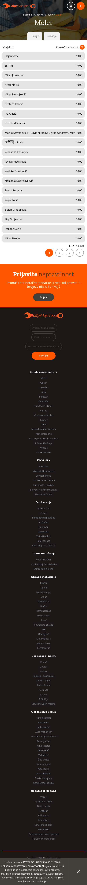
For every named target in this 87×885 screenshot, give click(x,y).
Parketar (43, 396)
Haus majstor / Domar (43, 545)
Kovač (43, 620)
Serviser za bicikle (43, 824)
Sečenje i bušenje (43, 443)
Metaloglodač (43, 638)
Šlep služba (43, 759)
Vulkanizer (43, 754)
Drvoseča (44, 531)
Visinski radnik (43, 536)
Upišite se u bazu (43, 337)
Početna (27, 14)
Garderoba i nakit (43, 656)
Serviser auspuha (43, 778)
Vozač (43, 796)
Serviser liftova (43, 475)
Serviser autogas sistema (43, 736)
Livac (43, 629)
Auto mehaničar (43, 731)
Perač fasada (43, 540)
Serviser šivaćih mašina (43, 703)
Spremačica (43, 508)
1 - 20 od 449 (76, 246)
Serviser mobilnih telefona (43, 489)
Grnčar (43, 606)
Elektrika (43, 460)
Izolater (43, 419)
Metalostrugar (43, 592)
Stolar (44, 596)
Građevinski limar (43, 405)
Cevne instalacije (43, 553)
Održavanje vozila (43, 711)
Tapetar (43, 587)
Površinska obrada (43, 624)
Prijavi (44, 297)
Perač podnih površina (43, 517)
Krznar (43, 694)
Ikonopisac (43, 820)
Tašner (43, 671)
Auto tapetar (43, 745)
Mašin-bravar (43, 615)
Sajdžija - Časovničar (43, 675)
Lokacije (52, 36)
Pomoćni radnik (43, 433)
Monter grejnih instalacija (43, 564)
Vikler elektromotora (43, 471)
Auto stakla (43, 768)
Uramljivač (43, 634)
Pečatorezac (43, 647)
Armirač (44, 447)
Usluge (34, 36)
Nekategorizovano (43, 790)
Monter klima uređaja (43, 480)
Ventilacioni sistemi (43, 568)
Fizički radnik (43, 806)
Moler (44, 378)
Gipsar (43, 382)
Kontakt (43, 355)
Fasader (43, 387)
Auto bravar (44, 727)
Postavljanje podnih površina (43, 438)
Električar (43, 466)
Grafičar (43, 810)
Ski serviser (43, 829)
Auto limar (43, 722)
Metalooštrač (43, 643)
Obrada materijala (43, 577)
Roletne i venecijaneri (44, 838)
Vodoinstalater (43, 559)
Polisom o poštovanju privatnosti (21, 866)
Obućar (43, 666)
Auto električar (43, 717)
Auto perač (43, 750)
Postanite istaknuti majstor (43, 346)
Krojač (43, 662)
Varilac (43, 410)
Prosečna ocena (67, 47)
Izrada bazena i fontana (43, 429)
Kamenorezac (43, 610)
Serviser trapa (43, 764)
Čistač (43, 513)
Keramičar (43, 401)
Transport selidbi (43, 801)
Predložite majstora (43, 327)
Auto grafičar (43, 741)
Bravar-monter (43, 452)
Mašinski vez (43, 685)
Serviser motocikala (43, 782)
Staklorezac (43, 601)
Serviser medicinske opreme (43, 834)
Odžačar (43, 522)
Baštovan (44, 526)
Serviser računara (44, 494)
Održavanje (44, 502)
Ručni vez (43, 689)
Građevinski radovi (43, 14)
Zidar (43, 392)
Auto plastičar (43, 773)
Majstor (8, 47)
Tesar (43, 424)
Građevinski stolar (43, 415)
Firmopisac (43, 815)
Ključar (43, 582)
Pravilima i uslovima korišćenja (41, 862)
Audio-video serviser (43, 485)
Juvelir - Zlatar (43, 680)
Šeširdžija (43, 699)
